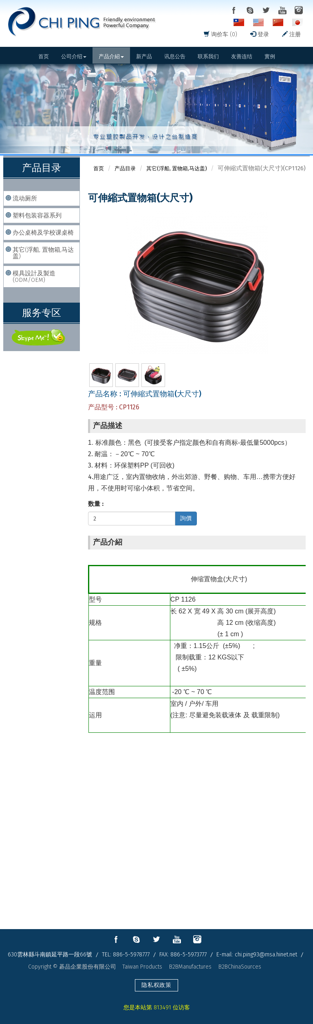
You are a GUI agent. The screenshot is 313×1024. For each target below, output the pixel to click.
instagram (299, 10)
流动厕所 (25, 198)
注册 (291, 34)
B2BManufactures (190, 966)
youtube (282, 10)
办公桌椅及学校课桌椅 (43, 232)
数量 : (96, 504)
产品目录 (125, 168)
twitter (266, 10)
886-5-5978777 (131, 954)
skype (250, 10)
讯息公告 (174, 56)
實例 (270, 56)
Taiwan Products (142, 966)
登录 (259, 34)
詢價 (186, 518)
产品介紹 (111, 56)
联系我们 (208, 56)
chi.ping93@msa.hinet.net (266, 954)
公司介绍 (73, 56)
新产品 (144, 56)
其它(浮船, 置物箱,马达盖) (43, 253)
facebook (233, 10)
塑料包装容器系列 (37, 215)
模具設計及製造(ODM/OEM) (34, 276)
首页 (43, 56)
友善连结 (241, 56)
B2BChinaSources (239, 966)
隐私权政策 (156, 985)
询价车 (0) (220, 34)
